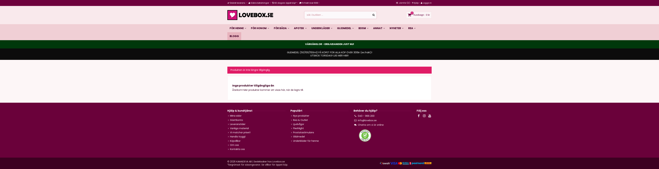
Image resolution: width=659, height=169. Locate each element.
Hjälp (416, 2)
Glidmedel (299, 136)
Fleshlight (298, 128)
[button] (282, 28)
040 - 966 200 (366, 116)
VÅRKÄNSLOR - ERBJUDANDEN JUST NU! (329, 44)
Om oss (234, 145)
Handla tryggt (238, 136)
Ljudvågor (298, 124)
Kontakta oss (237, 149)
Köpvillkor (235, 141)
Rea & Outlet (300, 120)
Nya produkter (301, 115)
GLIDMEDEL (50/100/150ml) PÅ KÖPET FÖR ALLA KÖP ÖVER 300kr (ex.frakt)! (329, 52)
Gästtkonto (236, 120)
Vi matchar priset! (240, 132)
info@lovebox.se (367, 120)
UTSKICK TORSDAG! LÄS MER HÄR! (329, 55)
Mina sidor (236, 115)
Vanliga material (239, 128)
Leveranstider (237, 124)
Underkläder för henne (306, 141)
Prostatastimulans (303, 132)
